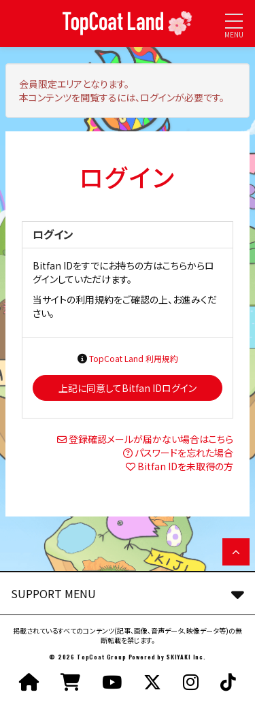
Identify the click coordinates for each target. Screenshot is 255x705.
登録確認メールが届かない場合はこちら (151, 439)
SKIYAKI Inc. (186, 657)
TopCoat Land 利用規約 (133, 358)
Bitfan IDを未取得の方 (185, 466)
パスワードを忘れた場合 (184, 452)
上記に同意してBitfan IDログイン (127, 388)
